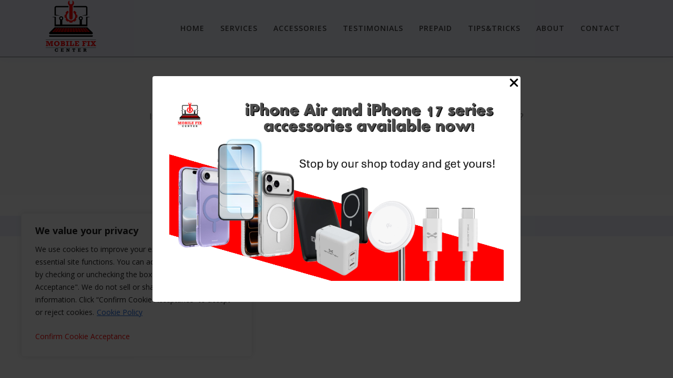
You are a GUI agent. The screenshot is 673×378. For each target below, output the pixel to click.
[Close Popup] (514, 84)
